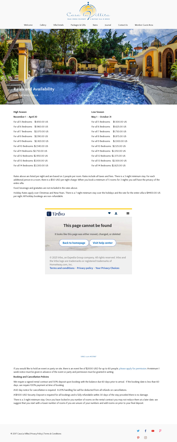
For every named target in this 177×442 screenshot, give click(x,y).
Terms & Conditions (52, 434)
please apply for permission (132, 368)
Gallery (43, 25)
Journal (108, 25)
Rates (95, 25)
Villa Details (58, 25)
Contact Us (123, 25)
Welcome (28, 25)
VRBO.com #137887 (88, 357)
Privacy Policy (36, 434)
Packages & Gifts (78, 25)
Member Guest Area (144, 25)
